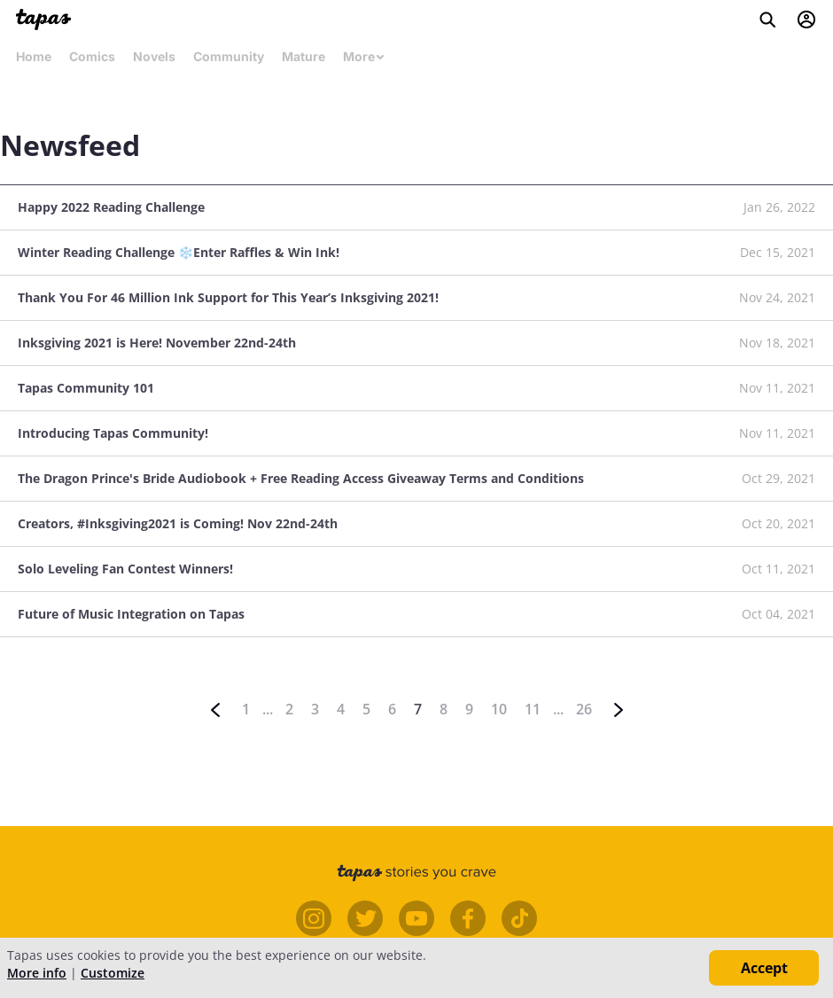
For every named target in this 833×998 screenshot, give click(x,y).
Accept (764, 968)
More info (36, 972)
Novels (154, 56)
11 (533, 709)
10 (499, 709)
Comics (92, 56)
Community (228, 56)
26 (584, 709)
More (364, 56)
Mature (303, 56)
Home (33, 56)
